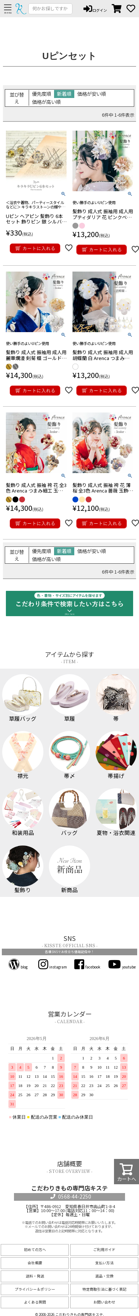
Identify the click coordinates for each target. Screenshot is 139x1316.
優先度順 (41, 93)
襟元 (23, 754)
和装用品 (23, 812)
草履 (69, 697)
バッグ (69, 812)
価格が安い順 (91, 93)
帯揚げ (116, 754)
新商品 (69, 869)
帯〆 (69, 754)
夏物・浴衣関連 (116, 812)
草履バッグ (23, 697)
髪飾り (23, 869)
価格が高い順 (46, 101)
